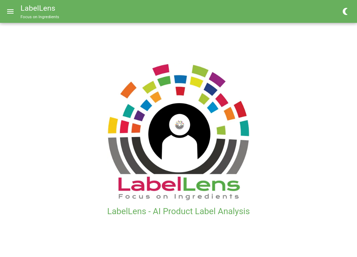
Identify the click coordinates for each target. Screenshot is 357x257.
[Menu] (10, 11)
